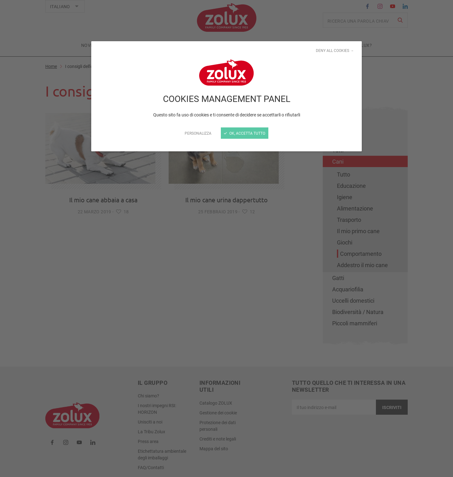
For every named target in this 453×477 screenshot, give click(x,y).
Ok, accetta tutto (244, 133)
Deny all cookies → (335, 50)
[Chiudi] (226, 238)
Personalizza (198, 133)
